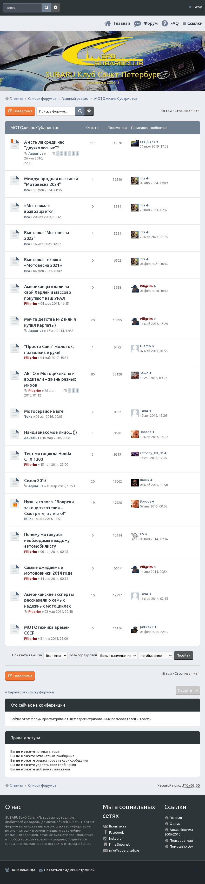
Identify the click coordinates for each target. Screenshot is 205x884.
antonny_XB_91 (151, 453)
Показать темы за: (40, 655)
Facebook (116, 832)
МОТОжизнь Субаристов (34, 127)
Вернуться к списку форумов (31, 692)
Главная (122, 23)
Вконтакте (118, 826)
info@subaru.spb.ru (124, 850)
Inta (27, 190)
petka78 (146, 627)
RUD (27, 518)
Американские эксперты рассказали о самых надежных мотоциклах (49, 600)
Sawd (144, 373)
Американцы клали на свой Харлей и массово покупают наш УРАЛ (47, 292)
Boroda (145, 432)
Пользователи (181, 840)
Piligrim (30, 303)
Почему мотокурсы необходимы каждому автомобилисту (47, 540)
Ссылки (194, 23)
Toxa (28, 416)
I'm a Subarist (119, 844)
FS (142, 534)
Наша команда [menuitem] (23, 870)
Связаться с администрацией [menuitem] (69, 870)
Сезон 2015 (35, 480)
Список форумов (42, 785)
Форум (175, 823)
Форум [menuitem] (151, 23)
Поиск (46, 7)
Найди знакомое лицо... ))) (50, 432)
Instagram (116, 838)
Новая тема (22, 111)
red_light (147, 141)
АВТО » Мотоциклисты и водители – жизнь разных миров (50, 379)
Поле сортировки (103, 655)
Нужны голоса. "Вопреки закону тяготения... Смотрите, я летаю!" (49, 507)
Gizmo (145, 346)
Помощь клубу (181, 846)
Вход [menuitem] (198, 7)
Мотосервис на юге (43, 411)
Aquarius (35, 153)
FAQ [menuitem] (174, 23)
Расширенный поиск (55, 7)
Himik (144, 480)
